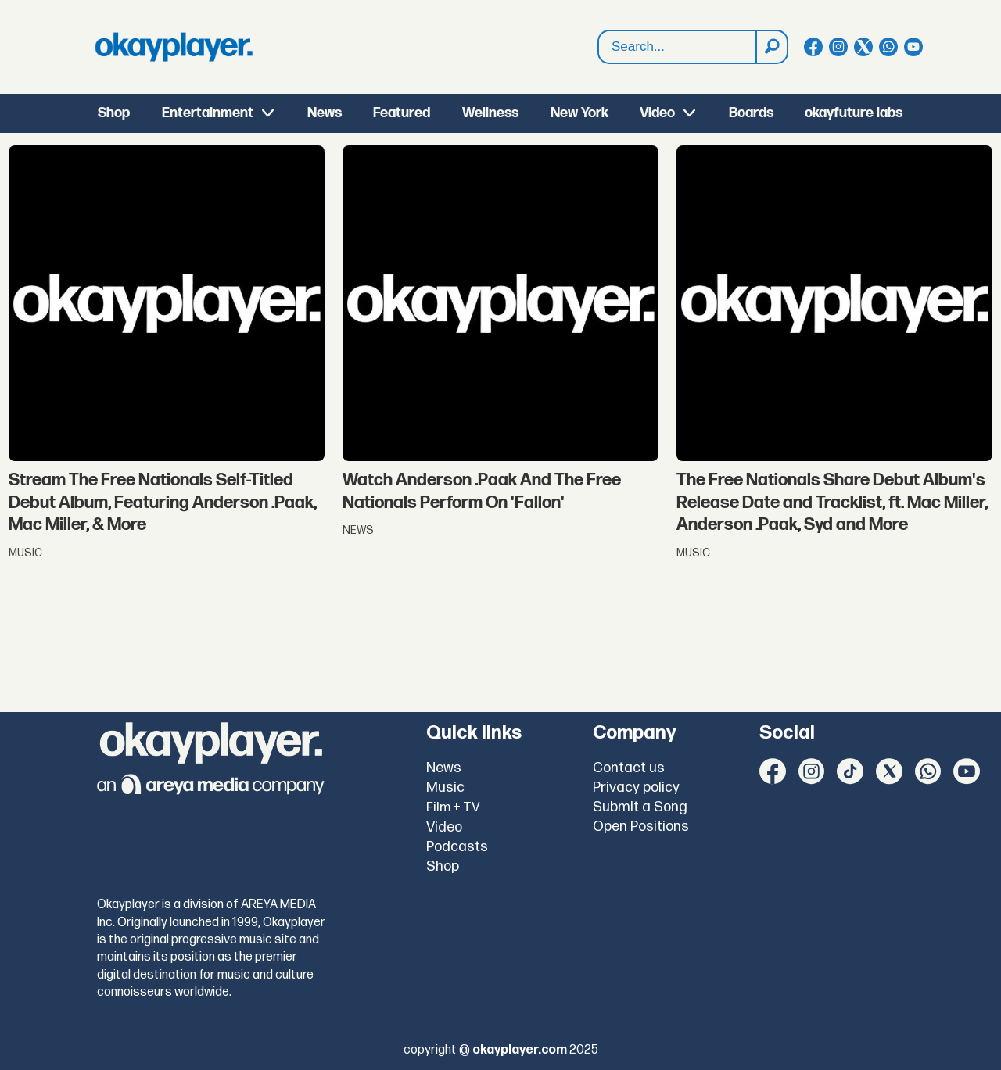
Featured (401, 113)
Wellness (490, 113)
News (324, 113)
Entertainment (207, 113)
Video (657, 113)
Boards (751, 113)
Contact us (629, 768)
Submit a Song (640, 807)
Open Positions (641, 826)
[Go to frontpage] (174, 47)
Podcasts (457, 847)
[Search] (771, 47)
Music (445, 787)
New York (579, 113)
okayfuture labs (853, 113)
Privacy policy (636, 787)
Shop (114, 113)
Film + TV (453, 807)
